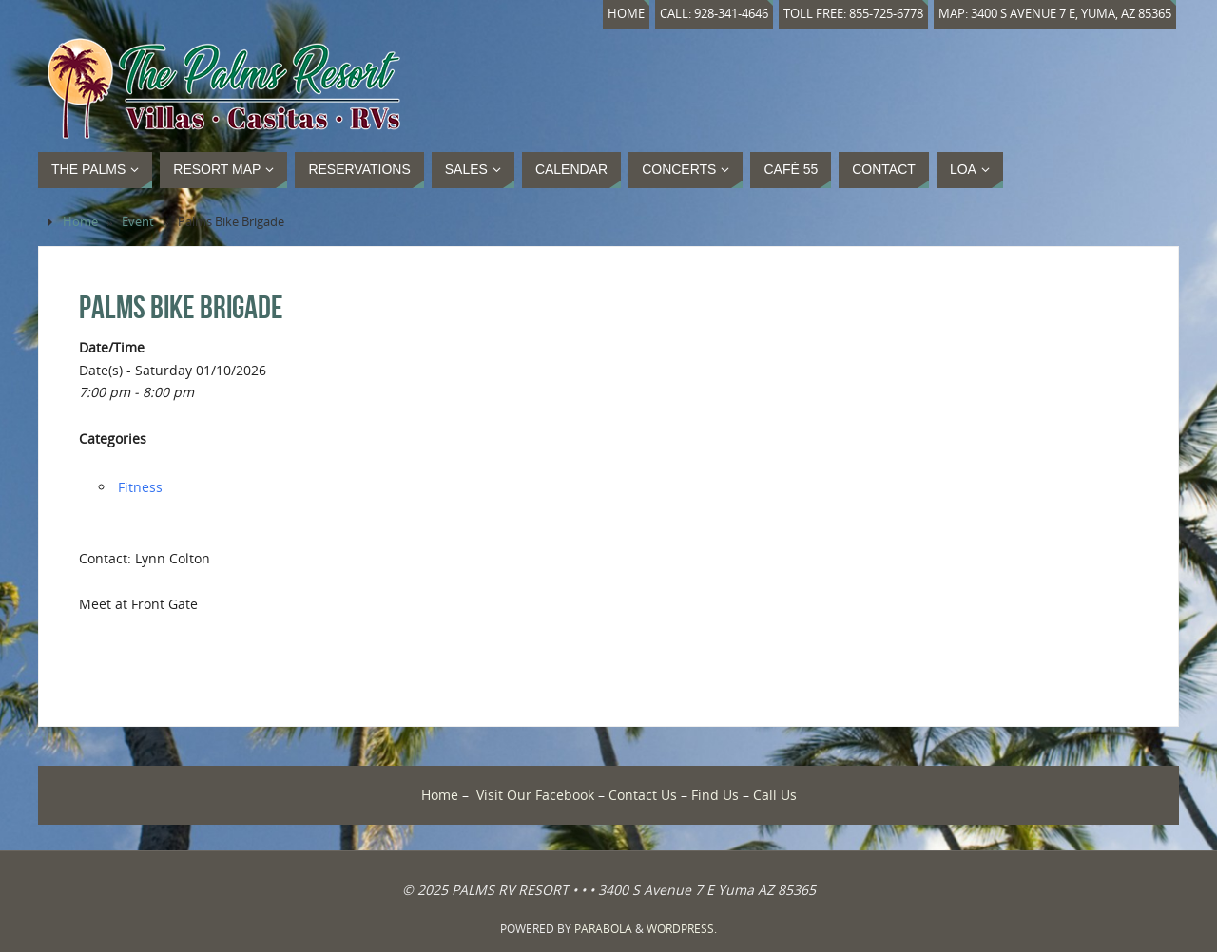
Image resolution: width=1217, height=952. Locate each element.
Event (138, 222)
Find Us (715, 795)
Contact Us (642, 795)
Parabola (603, 929)
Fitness (140, 487)
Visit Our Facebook (535, 795)
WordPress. (682, 929)
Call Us (775, 795)
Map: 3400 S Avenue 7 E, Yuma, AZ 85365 (1054, 14)
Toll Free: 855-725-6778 (853, 14)
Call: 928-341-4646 (714, 14)
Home (626, 14)
